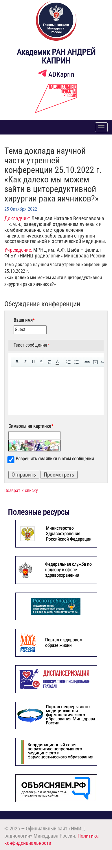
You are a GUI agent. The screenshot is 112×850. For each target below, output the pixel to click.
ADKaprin (56, 74)
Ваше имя (24, 320)
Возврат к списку (21, 490)
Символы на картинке (30, 426)
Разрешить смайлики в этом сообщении (55, 459)
